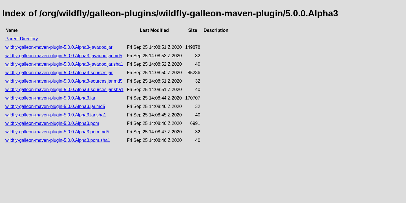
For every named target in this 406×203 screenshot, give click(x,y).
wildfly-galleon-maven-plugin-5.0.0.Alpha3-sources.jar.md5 (63, 81)
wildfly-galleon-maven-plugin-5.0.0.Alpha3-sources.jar (59, 72)
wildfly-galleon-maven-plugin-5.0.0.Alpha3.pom (52, 123)
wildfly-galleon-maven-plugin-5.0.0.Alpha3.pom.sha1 (57, 140)
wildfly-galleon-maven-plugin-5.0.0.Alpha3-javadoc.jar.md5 (63, 55)
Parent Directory (21, 38)
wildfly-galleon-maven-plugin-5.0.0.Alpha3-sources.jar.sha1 (64, 89)
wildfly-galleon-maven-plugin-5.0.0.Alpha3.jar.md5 (55, 106)
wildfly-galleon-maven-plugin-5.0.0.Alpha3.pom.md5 (57, 131)
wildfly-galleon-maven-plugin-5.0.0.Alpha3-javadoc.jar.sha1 (64, 64)
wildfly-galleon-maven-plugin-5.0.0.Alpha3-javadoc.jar (58, 47)
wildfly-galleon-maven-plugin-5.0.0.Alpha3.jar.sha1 (55, 114)
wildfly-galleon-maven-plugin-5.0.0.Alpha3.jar (50, 98)
